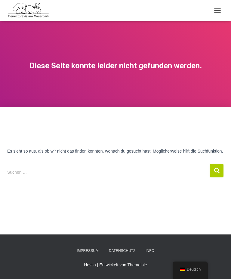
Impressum (88, 251)
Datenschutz (122, 251)
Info (150, 251)
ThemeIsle (137, 264)
